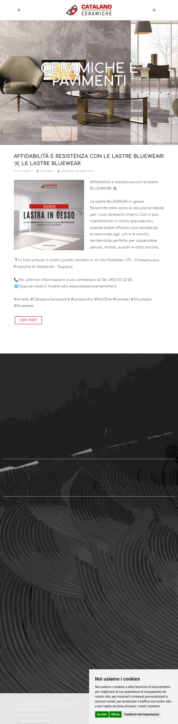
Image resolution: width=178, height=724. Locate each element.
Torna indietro (22, 171)
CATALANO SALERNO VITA (75, 171)
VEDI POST (28, 320)
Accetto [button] (102, 714)
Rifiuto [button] (115, 714)
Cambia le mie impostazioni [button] (141, 714)
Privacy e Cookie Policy (33, 720)
